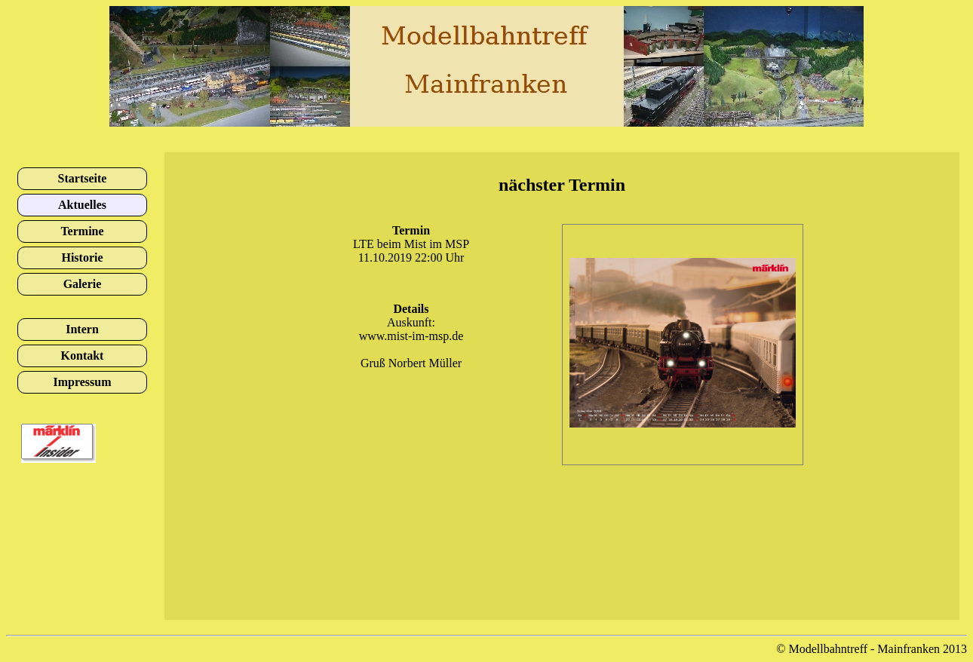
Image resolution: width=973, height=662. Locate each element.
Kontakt (82, 355)
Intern (82, 329)
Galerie (82, 283)
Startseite (82, 178)
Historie (82, 257)
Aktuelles (82, 204)
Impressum (82, 381)
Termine (81, 231)
